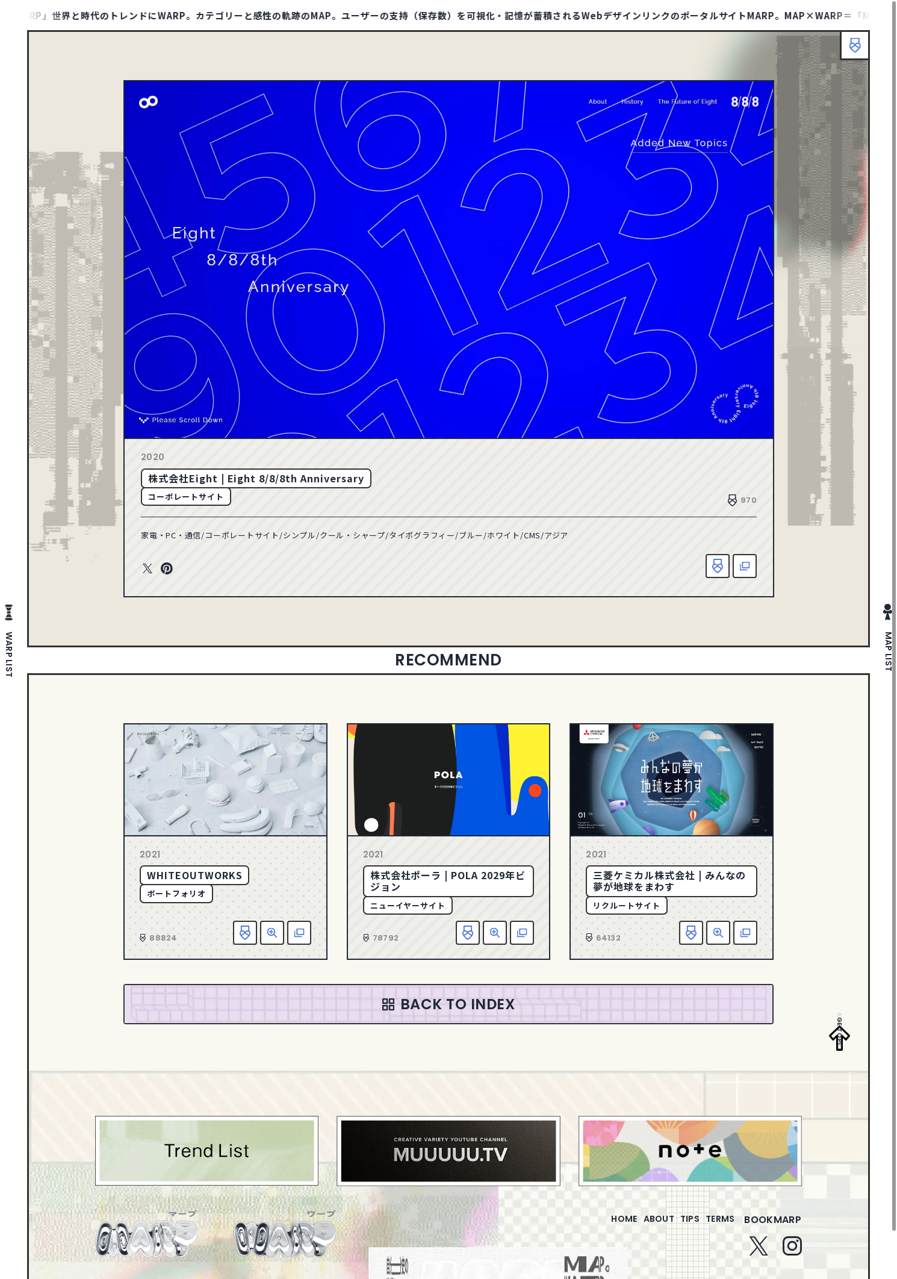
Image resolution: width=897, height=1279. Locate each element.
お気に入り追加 (717, 566)
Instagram (792, 1253)
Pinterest (166, 569)
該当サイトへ (745, 566)
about (634, 1227)
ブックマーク (849, 51)
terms (715, 1227)
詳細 (272, 933)
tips (675, 1227)
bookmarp (772, 1227)
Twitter (147, 569)
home (590, 1227)
